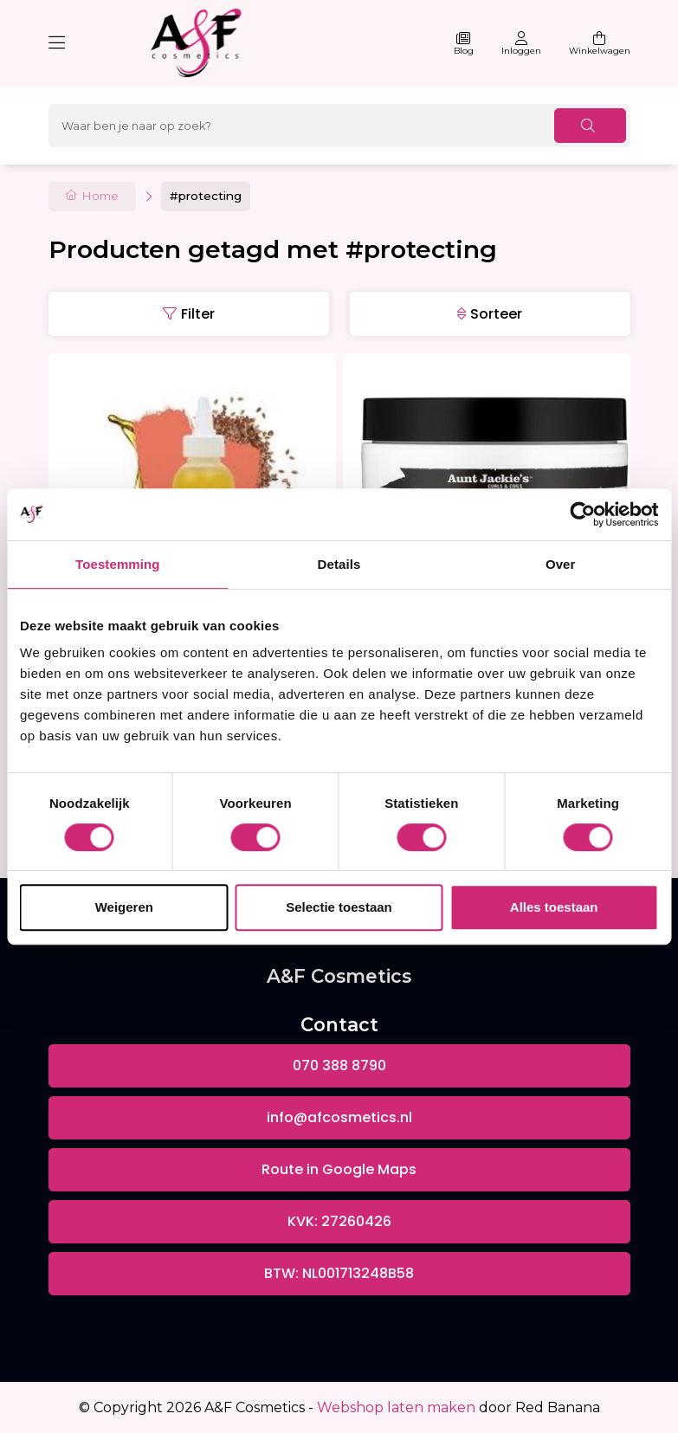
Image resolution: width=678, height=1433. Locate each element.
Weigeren (124, 907)
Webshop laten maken (396, 1407)
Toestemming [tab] (117, 564)
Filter (198, 314)
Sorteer (496, 314)
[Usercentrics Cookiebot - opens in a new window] (582, 514)
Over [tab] (561, 564)
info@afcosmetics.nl (339, 1117)
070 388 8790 (339, 1065)
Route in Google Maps (339, 1169)
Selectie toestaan (339, 907)
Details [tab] (339, 564)
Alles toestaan (554, 907)
